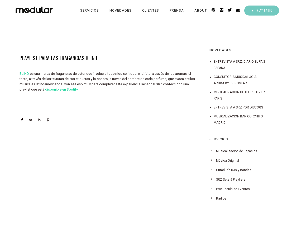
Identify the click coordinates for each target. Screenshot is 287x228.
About (200, 10)
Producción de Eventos (233, 189)
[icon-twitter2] (231, 10)
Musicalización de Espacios (236, 151)
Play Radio (261, 10)
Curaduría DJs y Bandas (233, 170)
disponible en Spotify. (61, 89)
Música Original (227, 160)
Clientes (150, 10)
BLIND (24, 74)
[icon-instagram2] (223, 10)
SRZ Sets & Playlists (230, 179)
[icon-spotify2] (214, 10)
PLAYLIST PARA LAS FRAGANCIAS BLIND (58, 58)
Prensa (177, 10)
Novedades (120, 10)
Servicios (89, 10)
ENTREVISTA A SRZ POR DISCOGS (238, 107)
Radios (221, 198)
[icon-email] (239, 10)
